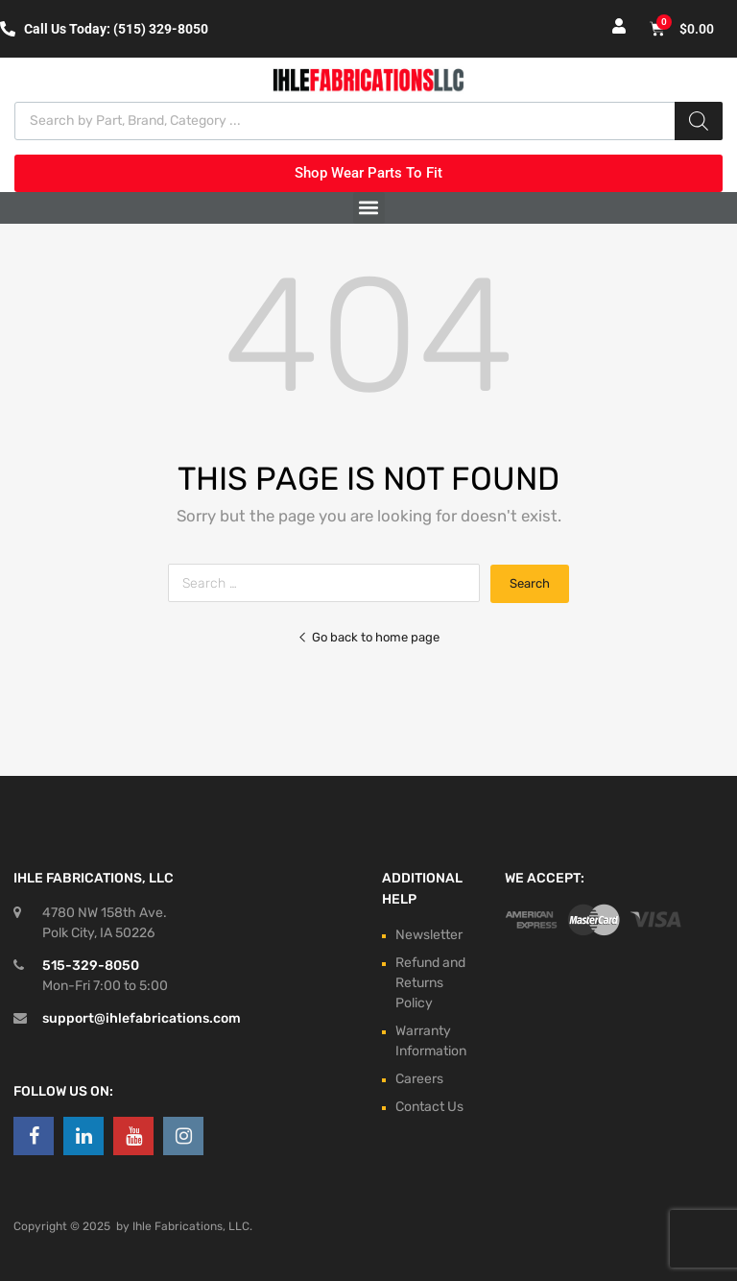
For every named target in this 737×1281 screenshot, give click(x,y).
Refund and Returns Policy (430, 983)
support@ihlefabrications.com (141, 1018)
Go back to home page (368, 637)
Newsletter (429, 935)
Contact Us (429, 1107)
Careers (419, 1079)
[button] (369, 208)
